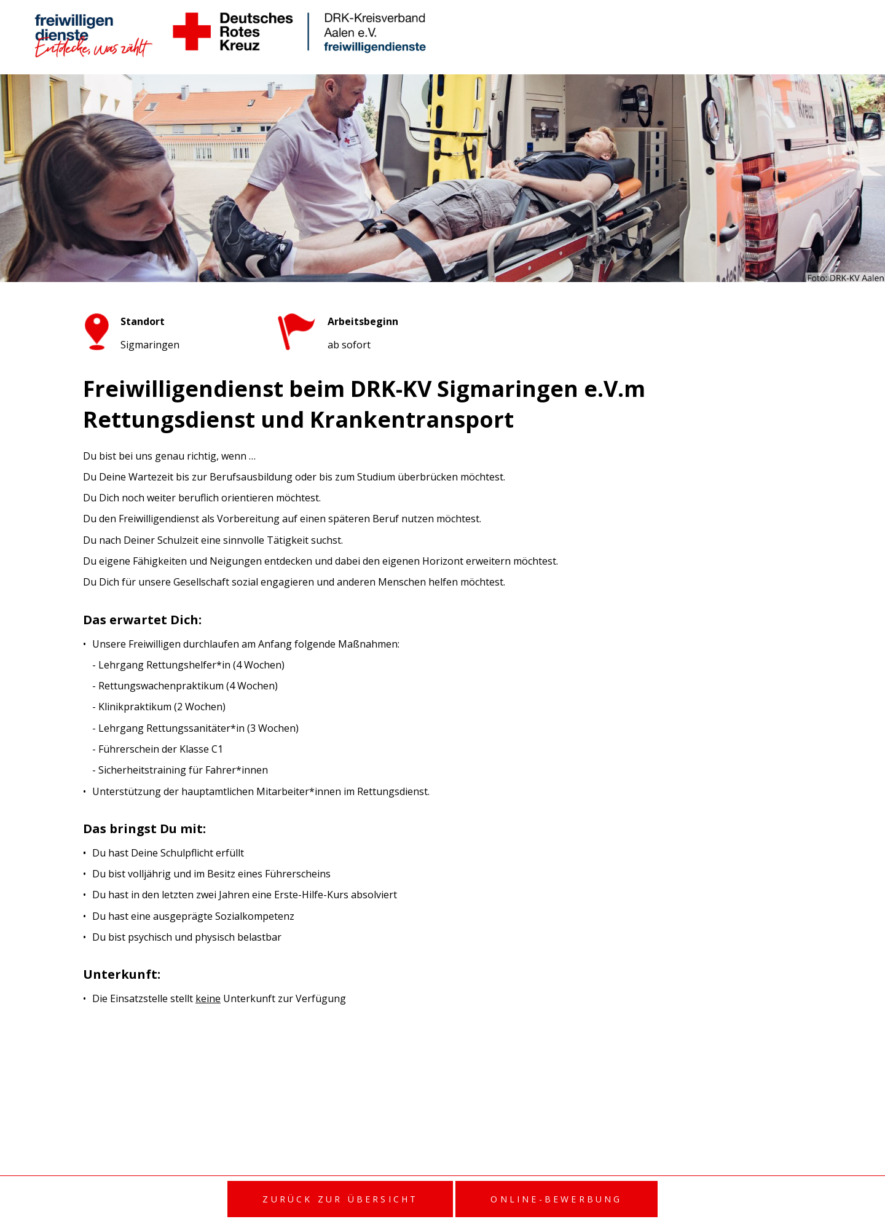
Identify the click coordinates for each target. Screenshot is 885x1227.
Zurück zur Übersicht (340, 1199)
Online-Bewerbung (556, 1199)
